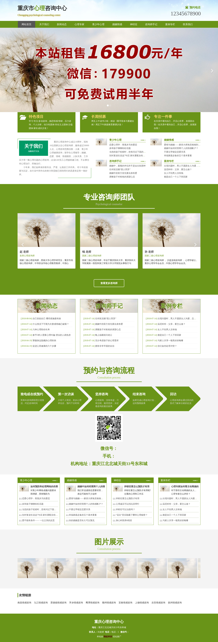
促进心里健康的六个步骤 (44, 346)
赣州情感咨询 (109, 602)
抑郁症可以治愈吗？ (125, 509)
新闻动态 (62, 24)
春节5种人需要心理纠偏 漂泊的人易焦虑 (52, 335)
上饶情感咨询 (142, 602)
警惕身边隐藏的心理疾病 (44, 340)
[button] (5, 70)
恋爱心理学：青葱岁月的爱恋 (123, 145)
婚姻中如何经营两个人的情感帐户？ (181, 148)
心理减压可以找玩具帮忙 (127, 504)
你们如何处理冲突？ (167, 346)
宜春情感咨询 (125, 602)
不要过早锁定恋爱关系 (174, 152)
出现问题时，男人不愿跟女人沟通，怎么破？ (185, 166)
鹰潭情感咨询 (92, 602)
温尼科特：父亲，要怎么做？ (178, 169)
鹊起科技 (108, 636)
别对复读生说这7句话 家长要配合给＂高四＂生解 (132, 155)
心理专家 (79, 24)
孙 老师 (149, 251)
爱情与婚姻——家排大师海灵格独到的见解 (184, 145)
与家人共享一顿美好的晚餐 (170, 340)
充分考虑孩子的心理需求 (107, 340)
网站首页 (26, 24)
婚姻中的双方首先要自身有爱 (123, 173)
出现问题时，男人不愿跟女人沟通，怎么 (182, 498)
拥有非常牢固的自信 (104, 346)
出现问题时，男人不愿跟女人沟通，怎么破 (178, 318)
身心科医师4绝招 (125, 520)
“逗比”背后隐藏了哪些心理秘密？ (132, 515)
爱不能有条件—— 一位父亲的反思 (38, 520)
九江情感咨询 (41, 602)
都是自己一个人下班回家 (176, 177)
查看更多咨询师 (109, 283)
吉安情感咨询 (158, 602)
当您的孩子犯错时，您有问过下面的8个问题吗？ (132, 152)
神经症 (133, 24)
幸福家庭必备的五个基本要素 (178, 155)
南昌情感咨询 (24, 602)
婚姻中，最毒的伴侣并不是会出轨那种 (127, 166)
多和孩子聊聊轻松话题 (120, 148)
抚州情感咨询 (175, 602)
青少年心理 (98, 24)
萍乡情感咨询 (76, 602)
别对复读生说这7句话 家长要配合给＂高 (41, 515)
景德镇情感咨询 (58, 602)
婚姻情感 (117, 24)
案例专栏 (170, 24)
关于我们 (44, 24)
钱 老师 (86, 251)
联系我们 (188, 24)
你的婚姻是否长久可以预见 (82, 520)
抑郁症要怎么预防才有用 (127, 498)
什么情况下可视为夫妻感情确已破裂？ (51, 324)
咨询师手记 (151, 24)
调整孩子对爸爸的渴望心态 (122, 177)
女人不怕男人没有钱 (173, 173)
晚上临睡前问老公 (103, 335)
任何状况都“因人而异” (119, 169)
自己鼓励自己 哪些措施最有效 (47, 318)
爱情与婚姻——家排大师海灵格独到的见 (88, 498)
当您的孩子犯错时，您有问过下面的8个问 (42, 509)
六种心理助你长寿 (41, 329)
